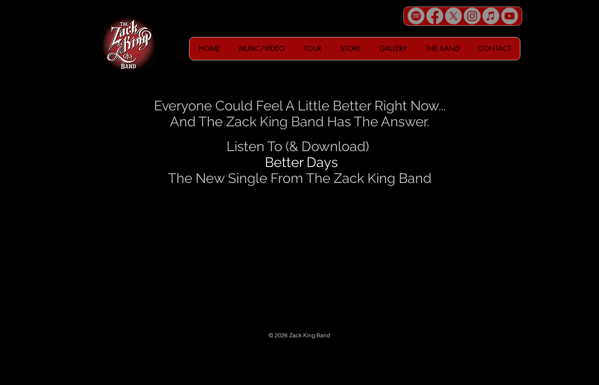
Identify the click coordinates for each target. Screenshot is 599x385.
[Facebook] (434, 15)
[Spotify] (416, 15)
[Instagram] (472, 15)
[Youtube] (509, 15)
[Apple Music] (490, 15)
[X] (453, 15)
